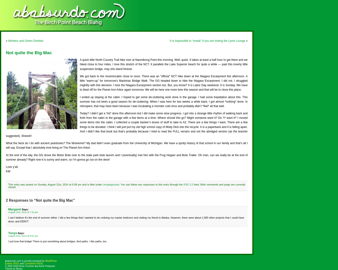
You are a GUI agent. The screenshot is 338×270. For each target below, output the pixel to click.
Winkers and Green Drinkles (25, 40)
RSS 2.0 (188, 184)
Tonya (12, 233)
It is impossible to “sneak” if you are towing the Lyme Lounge (207, 40)
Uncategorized (111, 184)
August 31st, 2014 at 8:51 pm (23, 236)
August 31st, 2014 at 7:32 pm (23, 212)
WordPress (51, 261)
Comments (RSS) (33, 263)
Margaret (14, 209)
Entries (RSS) (12, 263)
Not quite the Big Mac (29, 52)
